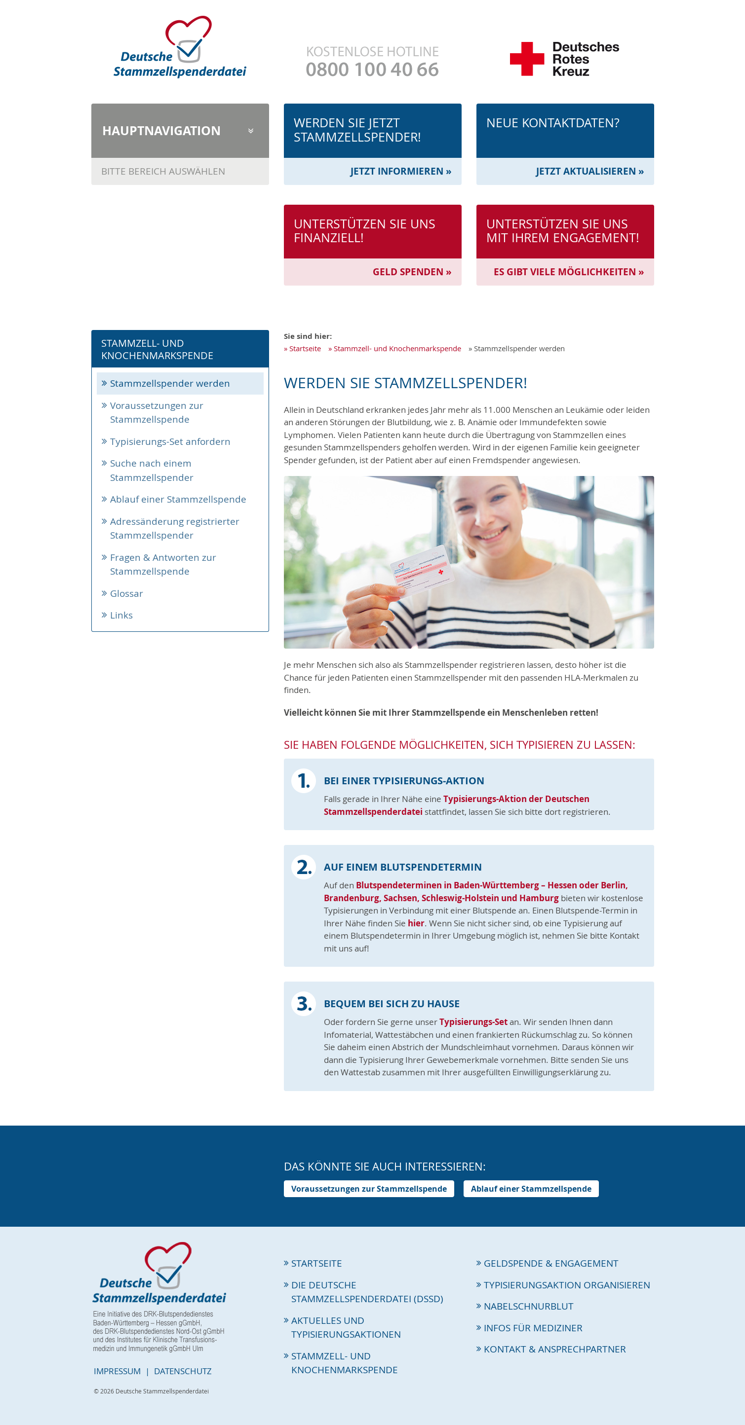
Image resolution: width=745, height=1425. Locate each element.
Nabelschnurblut (529, 1306)
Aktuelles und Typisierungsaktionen (346, 1327)
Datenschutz (183, 1371)
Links (121, 615)
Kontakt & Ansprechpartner (555, 1349)
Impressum (117, 1371)
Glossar (126, 593)
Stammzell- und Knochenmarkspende (397, 348)
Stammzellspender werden (170, 383)
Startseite (305, 348)
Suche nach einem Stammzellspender (152, 470)
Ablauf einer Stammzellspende (178, 499)
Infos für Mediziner (533, 1327)
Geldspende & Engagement (551, 1263)
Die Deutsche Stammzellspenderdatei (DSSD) (367, 1292)
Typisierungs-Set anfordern (170, 441)
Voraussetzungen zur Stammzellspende (156, 412)
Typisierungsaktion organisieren (567, 1285)
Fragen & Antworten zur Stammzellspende (163, 564)
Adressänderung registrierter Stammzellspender (174, 528)
